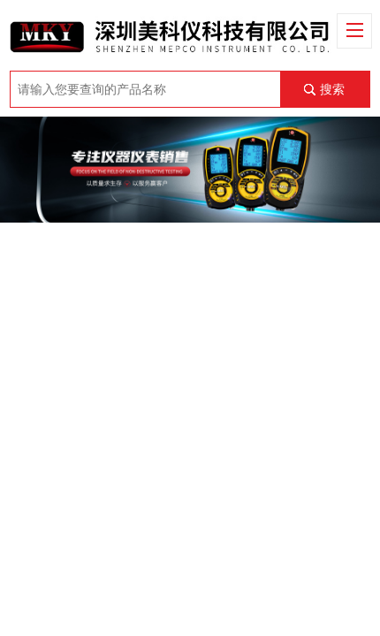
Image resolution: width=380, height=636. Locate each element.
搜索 (332, 89)
